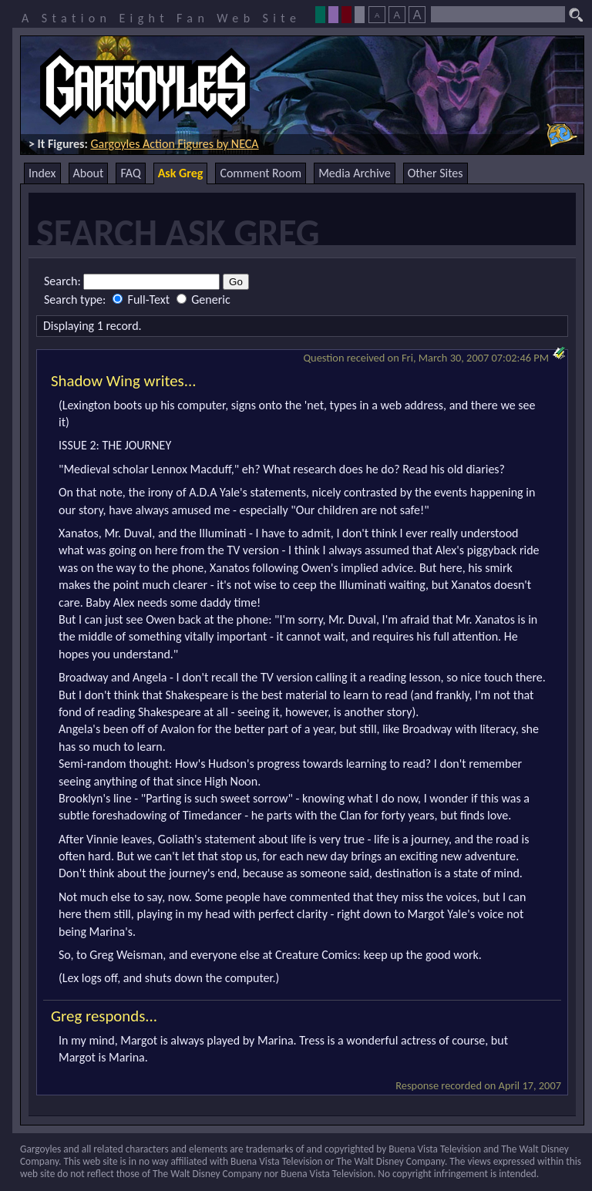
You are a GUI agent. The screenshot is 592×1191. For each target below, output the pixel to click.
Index (42, 173)
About (88, 173)
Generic (203, 299)
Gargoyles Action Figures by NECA (174, 143)
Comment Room (260, 173)
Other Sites (435, 173)
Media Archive (354, 173)
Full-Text (143, 299)
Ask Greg (181, 173)
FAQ (130, 173)
